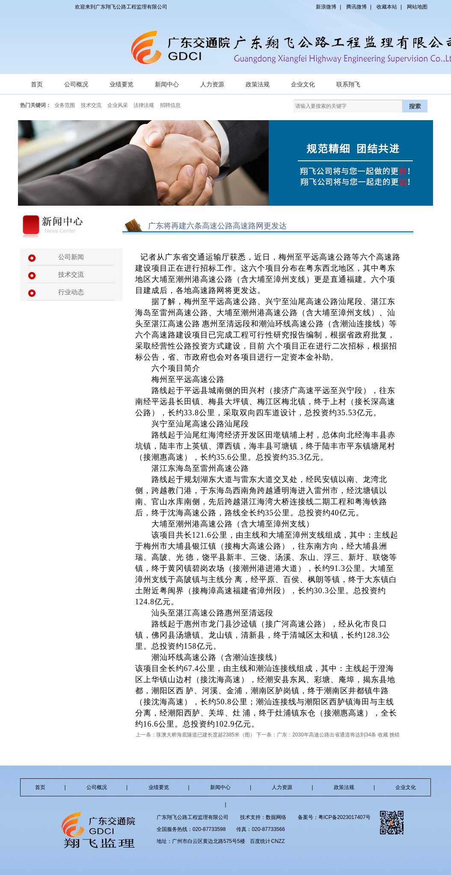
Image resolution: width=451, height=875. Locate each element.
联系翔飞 (348, 84)
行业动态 (71, 292)
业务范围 (64, 105)
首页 (37, 84)
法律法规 (144, 105)
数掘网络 (276, 817)
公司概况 (76, 84)
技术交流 (91, 105)
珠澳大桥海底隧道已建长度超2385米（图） (205, 735)
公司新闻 (71, 257)
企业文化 (303, 84)
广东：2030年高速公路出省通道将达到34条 (326, 735)
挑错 (394, 735)
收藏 (383, 735)
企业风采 (117, 105)
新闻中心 (167, 84)
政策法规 (258, 84)
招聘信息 (170, 105)
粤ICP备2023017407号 (344, 817)
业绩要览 (122, 84)
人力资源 (212, 84)
